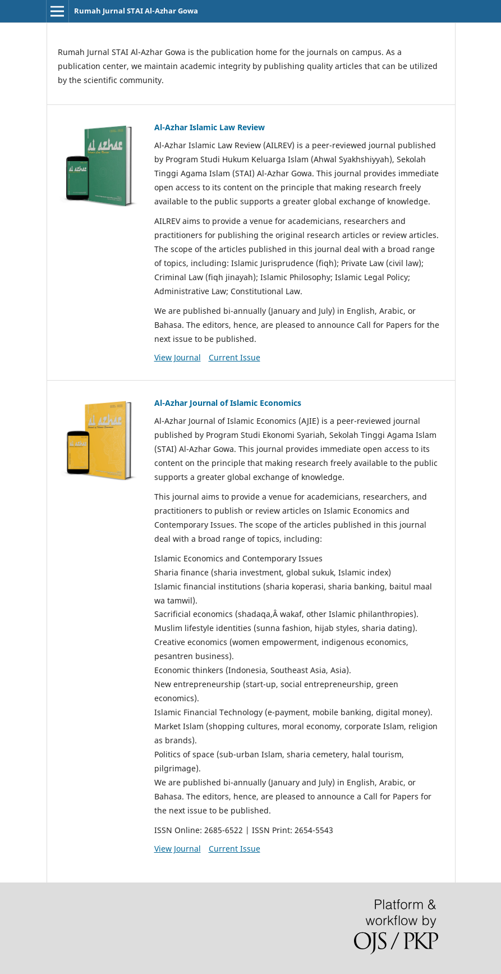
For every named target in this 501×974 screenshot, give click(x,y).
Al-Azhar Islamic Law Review (209, 127)
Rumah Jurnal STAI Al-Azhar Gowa (136, 11)
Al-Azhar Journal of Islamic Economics (227, 402)
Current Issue (234, 357)
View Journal (177, 357)
